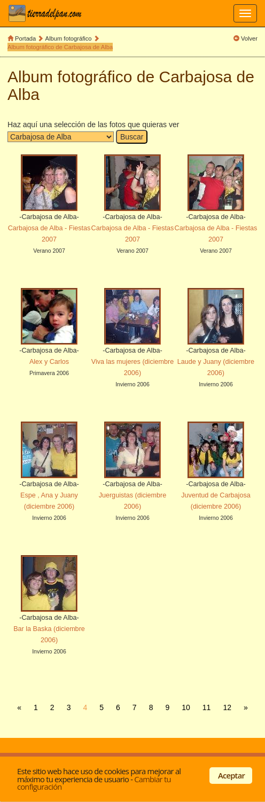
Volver (249, 38)
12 (227, 707)
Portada (25, 38)
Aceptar (231, 775)
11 (206, 707)
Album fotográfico (68, 38)
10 (186, 707)
